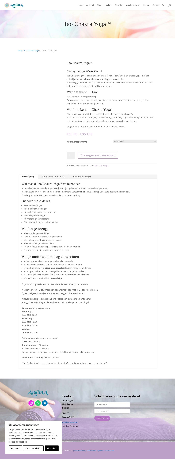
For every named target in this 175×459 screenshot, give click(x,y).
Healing (108, 5)
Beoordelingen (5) (82, 176)
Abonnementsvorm (77, 141)
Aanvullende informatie (53, 176)
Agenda (146, 5)
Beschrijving (28, 176)
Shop (99, 5)
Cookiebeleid (21, 442)
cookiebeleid (91, 450)
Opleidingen (131, 5)
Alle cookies (51, 448)
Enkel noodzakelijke (33, 448)
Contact (156, 5)
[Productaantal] (71, 155)
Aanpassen (15, 448)
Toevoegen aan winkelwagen (98, 155)
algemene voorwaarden (105, 450)
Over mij (90, 5)
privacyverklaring (79, 450)
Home (80, 5)
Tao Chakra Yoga (31, 50)
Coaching (119, 5)
